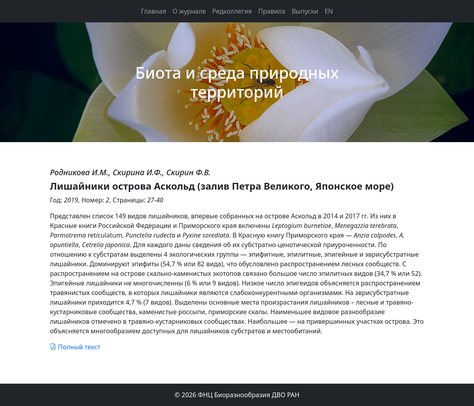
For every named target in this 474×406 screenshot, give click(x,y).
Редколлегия (232, 11)
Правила (271, 11)
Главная (153, 11)
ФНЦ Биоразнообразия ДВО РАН (248, 394)
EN (329, 11)
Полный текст (75, 347)
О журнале (189, 11)
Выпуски (305, 11)
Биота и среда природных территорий (237, 82)
